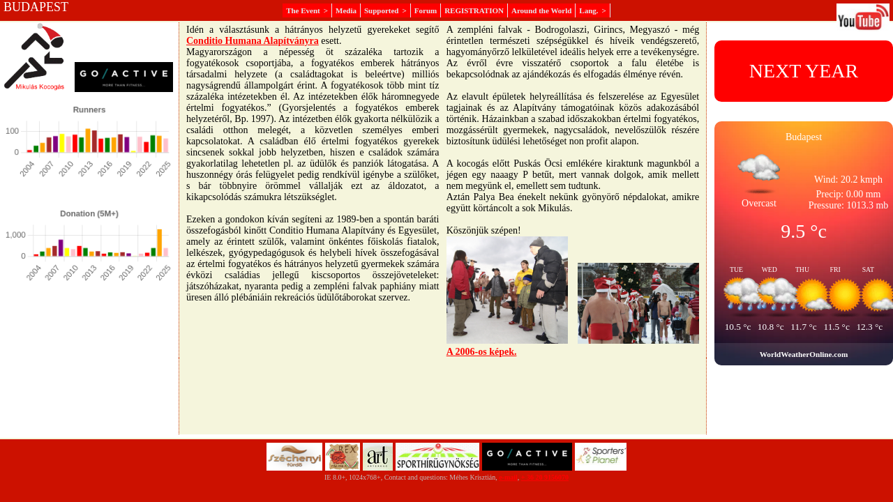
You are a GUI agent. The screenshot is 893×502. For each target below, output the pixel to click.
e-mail (508, 477)
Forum (425, 10)
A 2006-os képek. (481, 352)
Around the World (541, 10)
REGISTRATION (474, 10)
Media (346, 10)
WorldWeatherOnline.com (804, 354)
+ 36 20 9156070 (545, 477)
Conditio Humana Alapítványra (252, 41)
